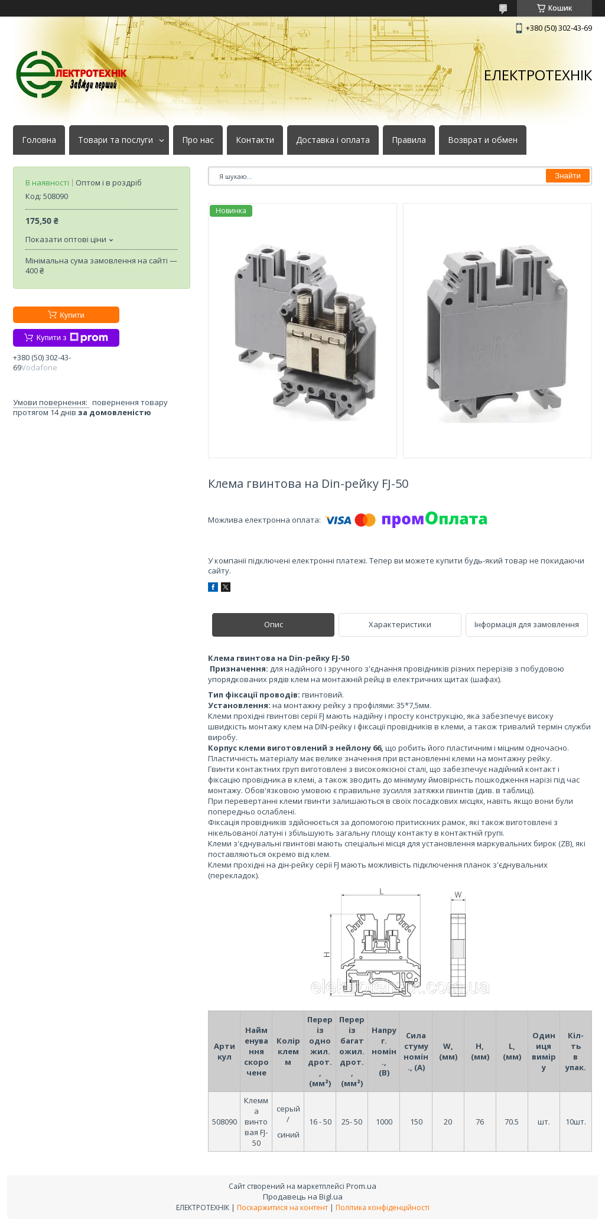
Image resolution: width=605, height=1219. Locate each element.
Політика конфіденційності (383, 1207)
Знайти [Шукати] (568, 175)
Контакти (255, 140)
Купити (72, 315)
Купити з (72, 338)
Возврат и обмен (483, 140)
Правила (409, 140)
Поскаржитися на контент (282, 1207)
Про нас (198, 140)
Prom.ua (361, 1186)
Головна (39, 140)
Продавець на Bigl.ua (303, 1196)
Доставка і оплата (333, 140)
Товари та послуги (115, 140)
